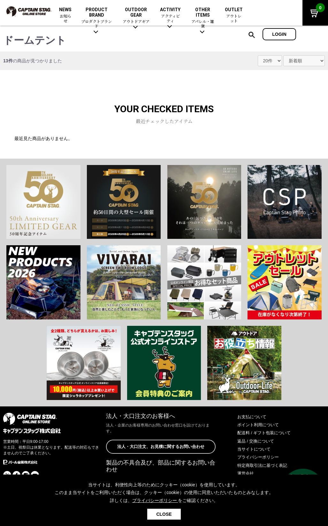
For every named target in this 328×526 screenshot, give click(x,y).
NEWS (65, 15)
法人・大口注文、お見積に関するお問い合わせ (161, 446)
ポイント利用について (259, 424)
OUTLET (233, 15)
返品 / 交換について (257, 441)
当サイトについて (255, 448)
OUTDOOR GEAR (136, 15)
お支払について (253, 416)
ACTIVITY (170, 15)
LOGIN (279, 34)
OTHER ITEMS (202, 18)
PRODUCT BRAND (96, 18)
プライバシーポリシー (259, 456)
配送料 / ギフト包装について (266, 432)
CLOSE (164, 514)
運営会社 (246, 473)
